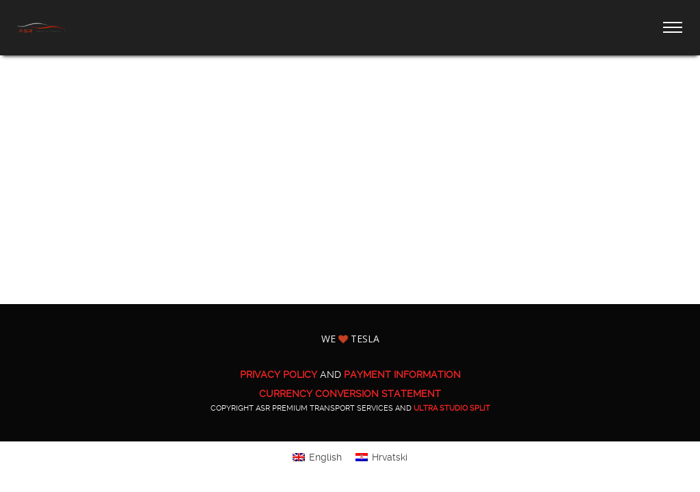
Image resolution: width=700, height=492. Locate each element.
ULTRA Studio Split (452, 408)
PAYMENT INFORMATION (402, 374)
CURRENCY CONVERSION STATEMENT (350, 393)
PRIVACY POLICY (278, 374)
